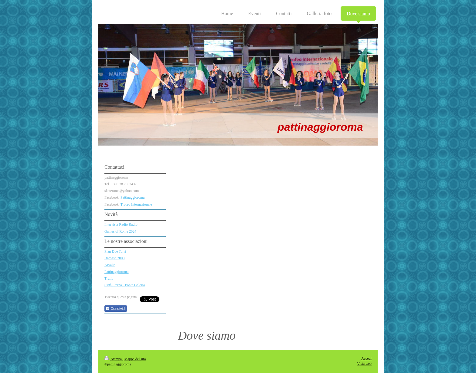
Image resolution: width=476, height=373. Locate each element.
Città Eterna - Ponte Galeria (124, 285)
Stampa (113, 359)
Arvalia (109, 265)
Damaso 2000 (114, 258)
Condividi (116, 309)
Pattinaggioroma (132, 197)
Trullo (109, 278)
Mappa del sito (135, 359)
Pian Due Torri (115, 251)
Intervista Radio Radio (121, 224)
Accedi (366, 358)
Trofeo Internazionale (136, 204)
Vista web (364, 363)
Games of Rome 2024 (120, 231)
